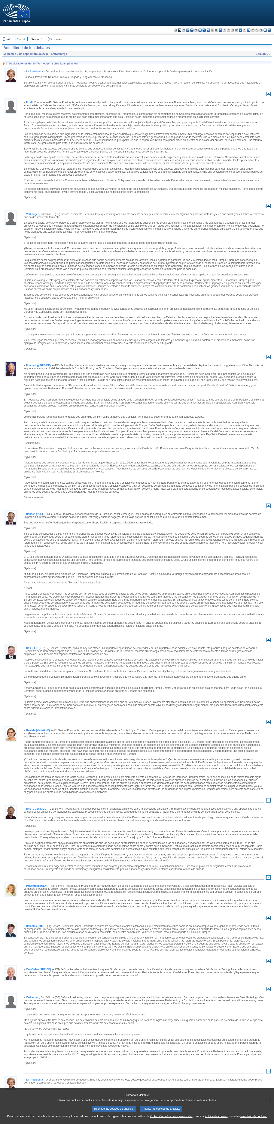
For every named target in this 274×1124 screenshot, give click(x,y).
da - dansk (187, 30)
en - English (204, 30)
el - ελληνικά (200, 30)
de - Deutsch (192, 30)
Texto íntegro (56, 39)
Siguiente (35, 39)
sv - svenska (269, 30)
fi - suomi (265, 30)
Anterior (23, 39)
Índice (9, 39)
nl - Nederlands (240, 30)
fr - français (208, 30)
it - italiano (220, 30)
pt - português (248, 30)
